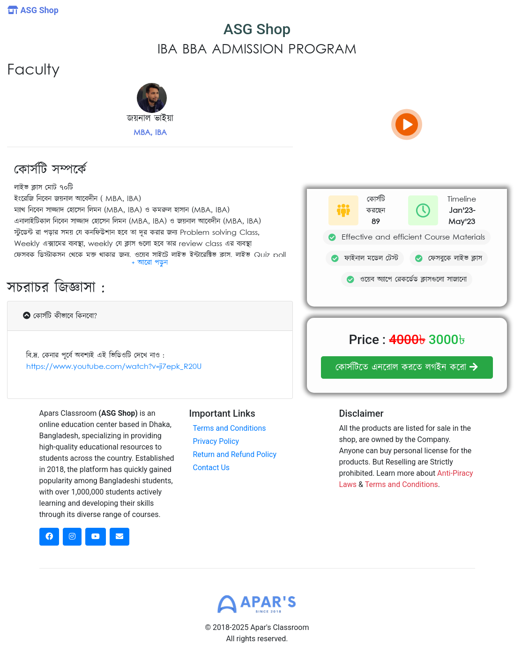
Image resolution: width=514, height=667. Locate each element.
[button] (150, 262)
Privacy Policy (216, 441)
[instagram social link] (72, 537)
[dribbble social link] (95, 537)
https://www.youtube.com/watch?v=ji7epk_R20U (113, 366)
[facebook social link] (49, 537)
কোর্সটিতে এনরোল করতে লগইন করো (406, 367)
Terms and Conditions (229, 428)
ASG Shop (33, 10)
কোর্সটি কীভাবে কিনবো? (60, 316)
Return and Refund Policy (234, 454)
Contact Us (211, 467)
